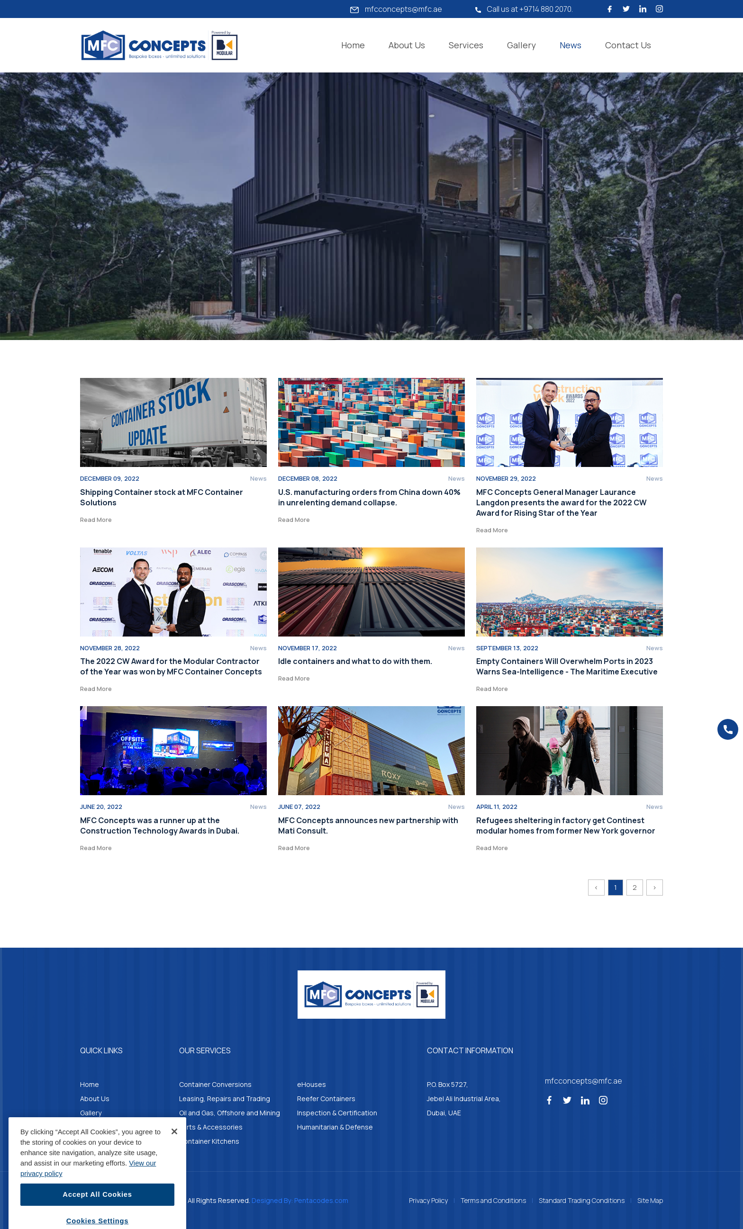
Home (353, 45)
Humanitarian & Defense (335, 1126)
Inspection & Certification (337, 1112)
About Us (407, 45)
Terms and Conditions (493, 1200)
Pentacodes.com (321, 1200)
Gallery (521, 45)
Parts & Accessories (211, 1126)
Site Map (650, 1200)
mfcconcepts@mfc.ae (396, 9)
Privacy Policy (428, 1200)
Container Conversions (215, 1084)
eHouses (311, 1084)
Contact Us (628, 45)
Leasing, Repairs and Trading (224, 1098)
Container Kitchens (209, 1141)
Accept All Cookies (97, 1209)
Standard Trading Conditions (582, 1200)
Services (466, 45)
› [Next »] (654, 887)
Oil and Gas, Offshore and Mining (229, 1112)
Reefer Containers (326, 1098)
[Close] (174, 1146)
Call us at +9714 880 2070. (524, 9)
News (570, 45)
